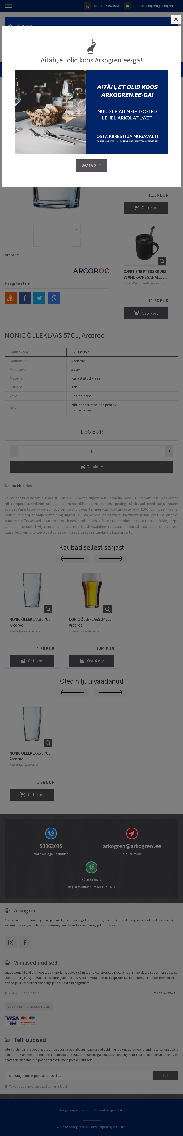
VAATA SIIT (91, 165)
